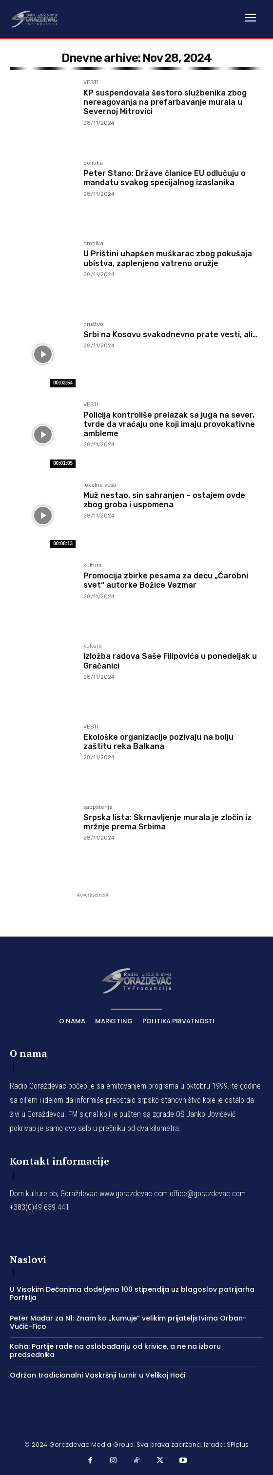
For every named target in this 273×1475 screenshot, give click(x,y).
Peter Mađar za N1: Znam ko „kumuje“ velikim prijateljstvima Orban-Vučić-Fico (128, 1322)
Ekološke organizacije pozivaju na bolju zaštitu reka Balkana (158, 741)
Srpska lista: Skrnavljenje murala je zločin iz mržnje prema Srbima (167, 822)
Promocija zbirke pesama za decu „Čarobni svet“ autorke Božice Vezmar (165, 580)
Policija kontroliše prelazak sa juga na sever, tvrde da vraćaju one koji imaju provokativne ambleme (169, 424)
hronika (93, 244)
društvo (93, 324)
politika (93, 163)
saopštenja (98, 807)
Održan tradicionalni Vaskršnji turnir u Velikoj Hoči (97, 1375)
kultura (92, 566)
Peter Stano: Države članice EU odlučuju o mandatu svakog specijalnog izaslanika (164, 178)
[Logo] (34, 18)
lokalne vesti (100, 485)
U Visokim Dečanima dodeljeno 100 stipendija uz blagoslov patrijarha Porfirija (132, 1293)
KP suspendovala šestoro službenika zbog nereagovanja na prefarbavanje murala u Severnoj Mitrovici (165, 102)
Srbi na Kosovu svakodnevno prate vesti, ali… (170, 334)
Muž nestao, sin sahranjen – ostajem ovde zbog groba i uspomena (164, 500)
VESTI (90, 83)
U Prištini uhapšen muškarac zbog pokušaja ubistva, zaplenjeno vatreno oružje (167, 258)
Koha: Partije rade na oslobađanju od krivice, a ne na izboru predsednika (115, 1350)
